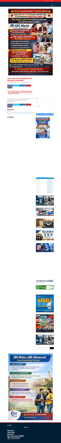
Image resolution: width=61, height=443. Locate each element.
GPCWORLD (25, 82)
